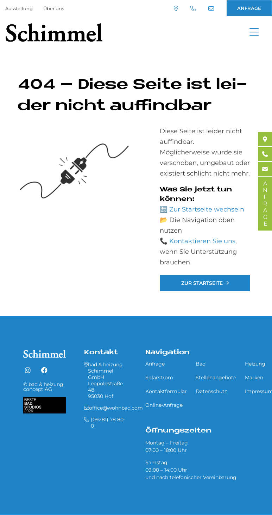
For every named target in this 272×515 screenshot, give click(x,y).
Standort (176, 8)
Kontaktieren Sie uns (202, 241)
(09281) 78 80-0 (193, 8)
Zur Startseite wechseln (206, 209)
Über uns (53, 8)
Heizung (255, 364)
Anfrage (155, 364)
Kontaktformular (166, 391)
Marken (254, 377)
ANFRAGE (249, 8)
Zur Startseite (202, 283)
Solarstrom (159, 377)
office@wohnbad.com (211, 8)
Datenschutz (211, 391)
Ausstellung (19, 8)
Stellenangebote (216, 377)
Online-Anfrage (164, 405)
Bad (200, 364)
